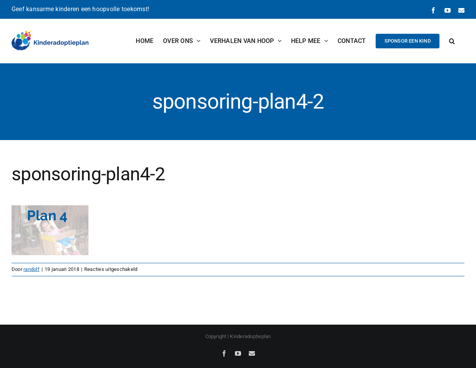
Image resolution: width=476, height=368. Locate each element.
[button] (452, 41)
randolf (31, 269)
